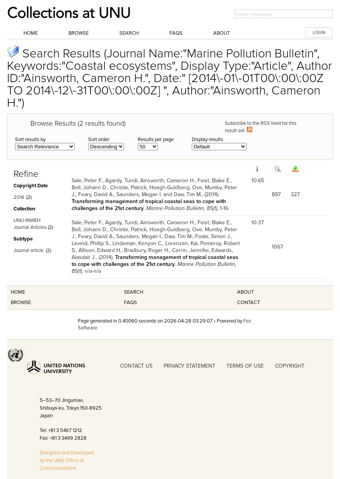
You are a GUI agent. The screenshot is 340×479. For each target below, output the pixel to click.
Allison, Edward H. (100, 250)
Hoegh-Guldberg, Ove (175, 187)
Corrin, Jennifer (190, 250)
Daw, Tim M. (188, 194)
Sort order (98, 139)
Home (30, 33)
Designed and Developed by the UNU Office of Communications (67, 460)
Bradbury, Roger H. (146, 250)
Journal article (28, 250)
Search (129, 33)
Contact (248, 302)
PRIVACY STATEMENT (189, 366)
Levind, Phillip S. (91, 243)
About (221, 33)
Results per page (156, 139)
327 (295, 194)
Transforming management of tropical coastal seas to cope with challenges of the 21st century (155, 260)
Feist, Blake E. (214, 180)
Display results (207, 139)
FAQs (176, 33)
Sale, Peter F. (87, 180)
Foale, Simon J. (213, 236)
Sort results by (30, 139)
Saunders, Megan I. (139, 194)
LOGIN (319, 32)
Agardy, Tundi (121, 180)
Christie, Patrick (128, 187)
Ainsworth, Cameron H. (167, 180)
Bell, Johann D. (89, 187)
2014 (18, 197)
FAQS (130, 302)
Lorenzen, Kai (181, 243)
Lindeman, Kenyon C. (137, 243)
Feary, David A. (96, 194)
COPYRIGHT (290, 366)
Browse (79, 33)
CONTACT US (136, 366)
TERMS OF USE (245, 366)
